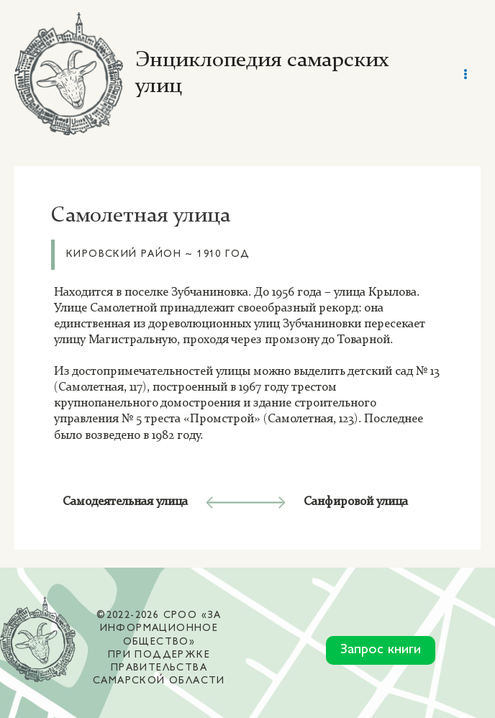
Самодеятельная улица (125, 496)
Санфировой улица (356, 496)
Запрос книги (380, 644)
